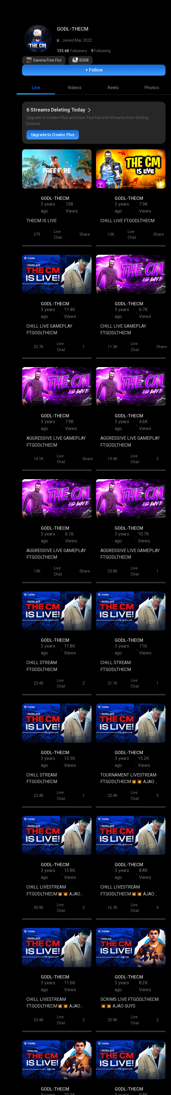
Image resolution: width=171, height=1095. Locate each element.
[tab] (36, 90)
